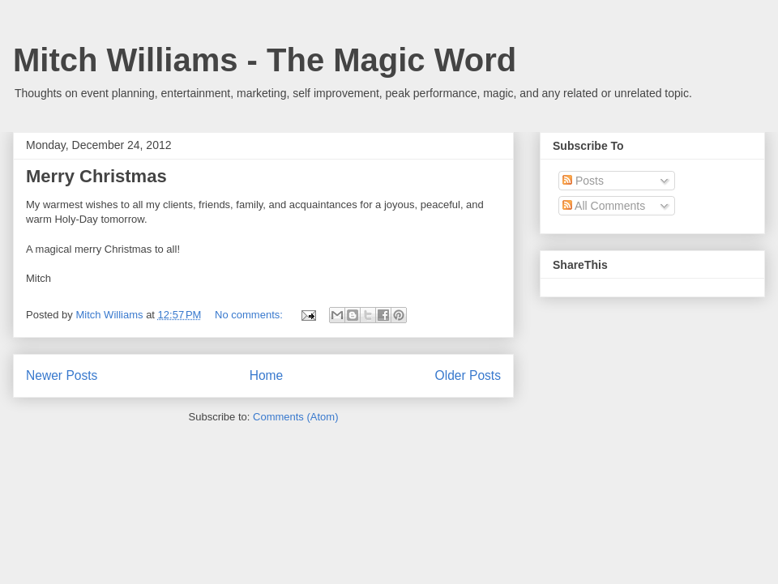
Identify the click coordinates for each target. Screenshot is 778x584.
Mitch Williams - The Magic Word (264, 60)
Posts (583, 180)
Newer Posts (61, 375)
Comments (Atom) (295, 417)
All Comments (603, 205)
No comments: (250, 315)
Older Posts (468, 375)
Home (267, 375)
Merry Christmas (96, 176)
